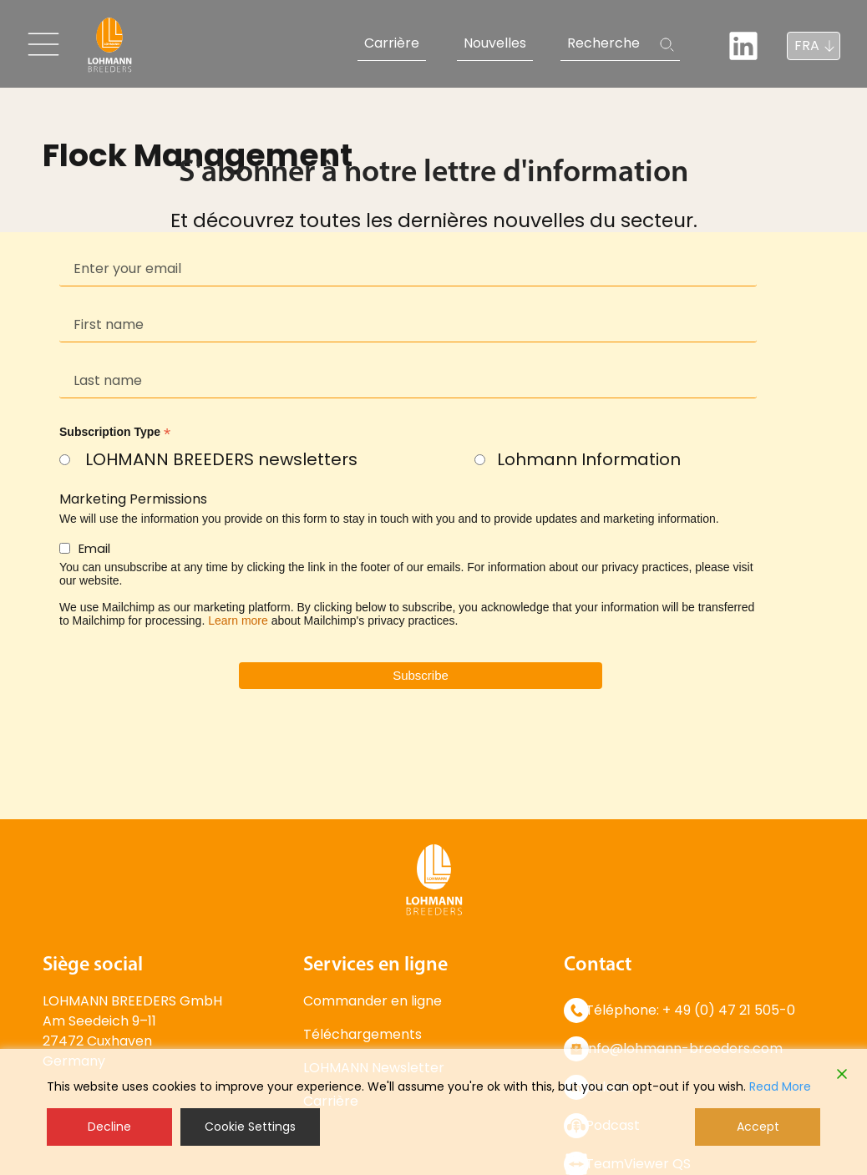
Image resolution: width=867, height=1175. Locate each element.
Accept (758, 1126)
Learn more (238, 620)
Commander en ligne (372, 1000)
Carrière (391, 43)
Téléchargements (362, 1034)
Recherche (603, 43)
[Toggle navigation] (43, 44)
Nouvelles (495, 43)
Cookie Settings (250, 1126)
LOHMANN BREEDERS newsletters (221, 459)
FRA (806, 45)
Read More (780, 1086)
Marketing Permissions (133, 499)
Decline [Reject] (109, 1126)
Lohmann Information (589, 459)
